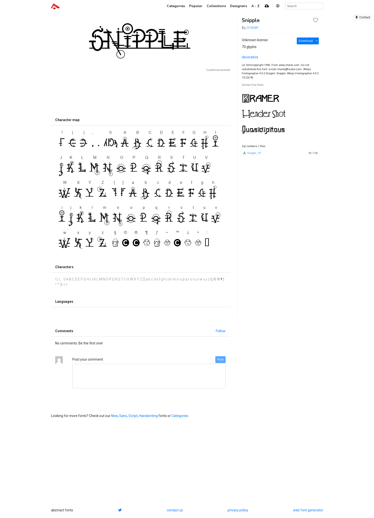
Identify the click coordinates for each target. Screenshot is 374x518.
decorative (250, 57)
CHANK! (252, 28)
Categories (179, 416)
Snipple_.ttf (254, 153)
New (114, 416)
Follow (221, 331)
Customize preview (218, 70)
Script (133, 416)
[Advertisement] (140, 94)
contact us (175, 510)
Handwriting (148, 416)
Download (306, 41)
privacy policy (238, 510)
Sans (123, 416)
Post (220, 359)
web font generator (308, 510)
